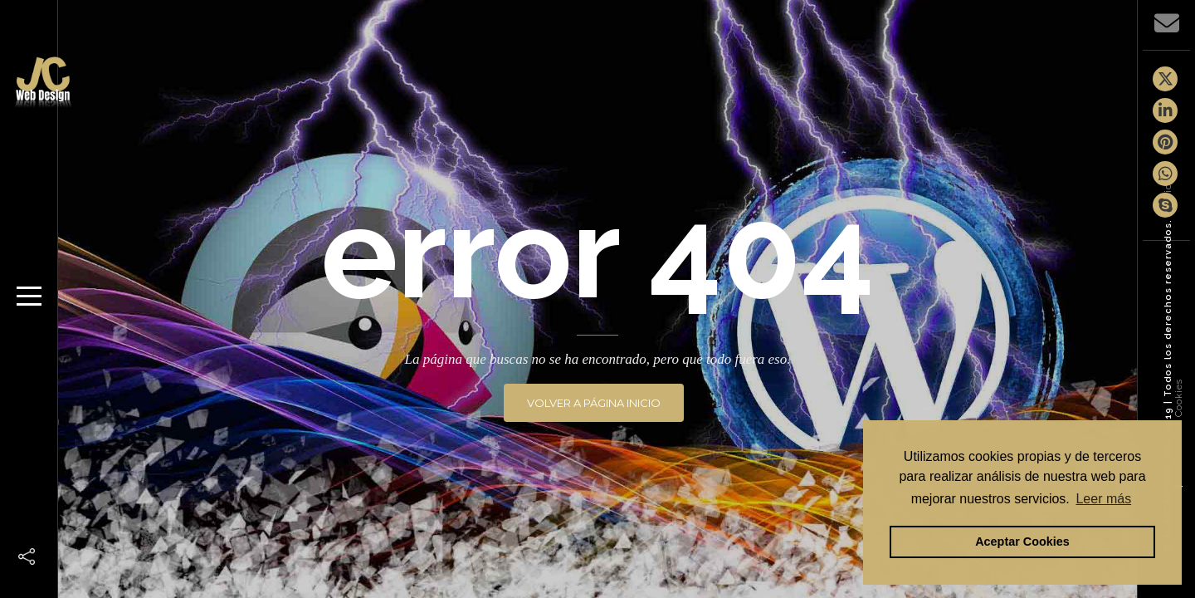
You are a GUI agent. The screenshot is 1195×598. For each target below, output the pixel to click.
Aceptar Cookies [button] (1022, 541)
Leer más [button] (1103, 499)
